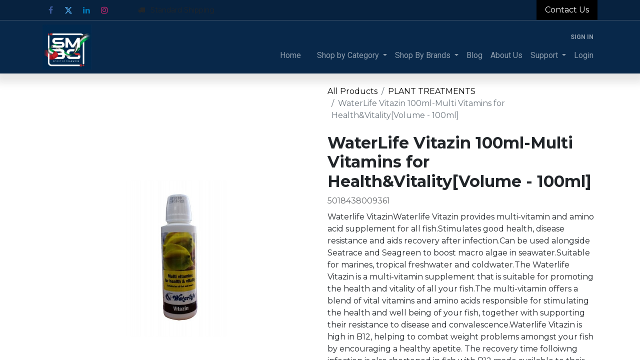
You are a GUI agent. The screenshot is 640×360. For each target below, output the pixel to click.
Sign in (582, 37)
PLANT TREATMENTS (432, 91)
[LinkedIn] (86, 10)
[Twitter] (68, 10)
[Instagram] (104, 10)
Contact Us (567, 9)
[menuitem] (290, 56)
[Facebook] (50, 10)
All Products (353, 91)
